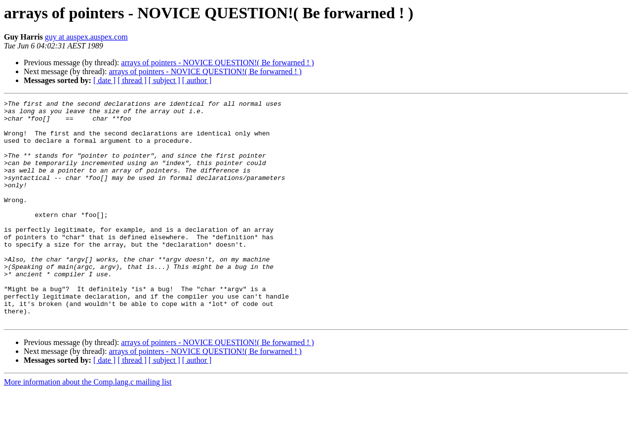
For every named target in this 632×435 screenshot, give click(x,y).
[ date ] (104, 80)
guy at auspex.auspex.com (86, 37)
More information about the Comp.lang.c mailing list (88, 426)
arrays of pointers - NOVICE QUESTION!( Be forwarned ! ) (217, 62)
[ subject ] (164, 80)
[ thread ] (132, 80)
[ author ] (197, 80)
